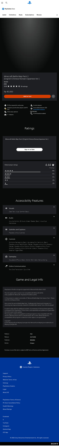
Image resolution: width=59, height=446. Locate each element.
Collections (12, 15)
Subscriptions (29, 15)
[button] (39, 109)
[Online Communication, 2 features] (29, 267)
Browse (39, 15)
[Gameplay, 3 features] (29, 257)
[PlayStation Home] (29, 2)
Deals (20, 15)
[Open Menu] (2, 3)
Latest (4, 15)
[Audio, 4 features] (29, 220)
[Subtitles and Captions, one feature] (29, 230)
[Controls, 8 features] (29, 244)
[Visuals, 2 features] (29, 209)
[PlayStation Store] (9, 8)
